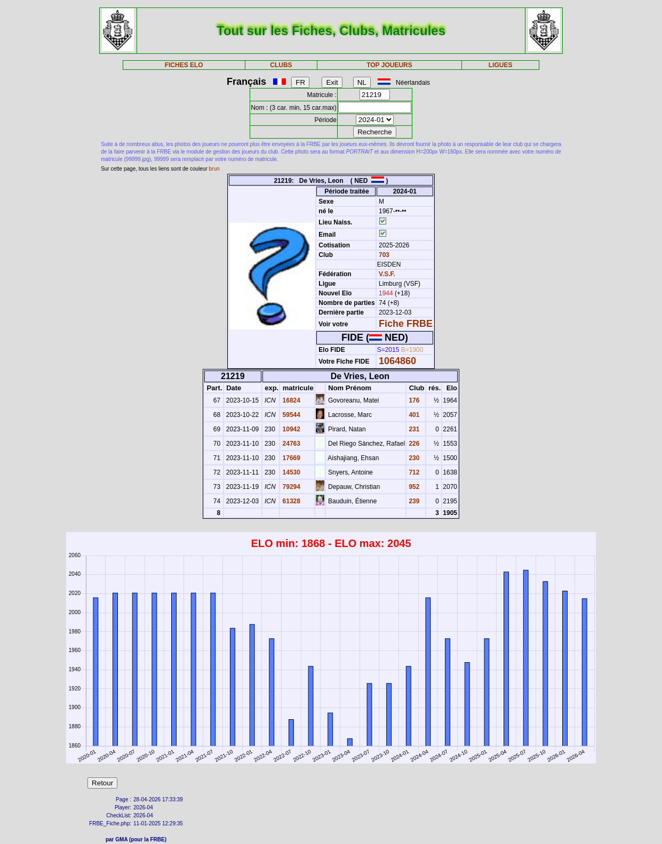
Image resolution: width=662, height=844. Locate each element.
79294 (290, 487)
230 (413, 458)
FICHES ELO (184, 65)
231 (413, 429)
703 (383, 255)
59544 (290, 415)
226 (413, 443)
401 (413, 415)
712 (413, 472)
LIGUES (501, 65)
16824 (290, 400)
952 (413, 487)
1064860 (397, 361)
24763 (290, 443)
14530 (290, 472)
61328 (290, 501)
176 (413, 400)
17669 (290, 458)
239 (413, 501)
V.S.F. (387, 274)
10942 (290, 429)
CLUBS (281, 65)
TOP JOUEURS (389, 65)
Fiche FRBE (406, 323)
